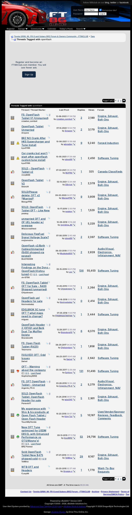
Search (80, 29)
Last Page (43, 274)
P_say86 (25, 473)
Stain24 (25, 186)
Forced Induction (108, 142)
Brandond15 (27, 337)
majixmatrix (27, 240)
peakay (25, 213)
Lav (70, 272)
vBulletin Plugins (58, 512)
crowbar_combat (29, 121)
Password (77, 13)
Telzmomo (26, 349)
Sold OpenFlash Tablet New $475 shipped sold (32, 455)
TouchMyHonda (28, 422)
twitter (113, 2)
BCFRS (68, 172)
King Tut (68, 416)
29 (81, 456)
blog (107, 2)
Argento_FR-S (28, 388)
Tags (93, 36)
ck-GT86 (25, 277)
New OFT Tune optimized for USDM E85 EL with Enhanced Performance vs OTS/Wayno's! (35, 434)
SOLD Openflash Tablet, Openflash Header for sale (32, 397)
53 (81, 436)
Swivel (24, 361)
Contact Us (25, 491)
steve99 (68, 159)
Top (127, 494)
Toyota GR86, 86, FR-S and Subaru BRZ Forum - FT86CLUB (61, 491)
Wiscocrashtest (28, 228)
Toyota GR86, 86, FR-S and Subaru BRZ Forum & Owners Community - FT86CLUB (51, 36)
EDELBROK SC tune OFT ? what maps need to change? (33, 313)
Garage (22, 29)
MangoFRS (26, 201)
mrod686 (25, 175)
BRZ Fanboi (26, 446)
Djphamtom (66, 347)
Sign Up (29, 74)
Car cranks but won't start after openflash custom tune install (34, 156)
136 (81, 270)
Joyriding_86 (66, 224)
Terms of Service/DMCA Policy (116, 493)
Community (37, 29)
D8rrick (68, 184)
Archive (95, 491)
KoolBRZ (68, 438)
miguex (25, 319)
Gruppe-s (67, 471)
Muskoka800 (66, 253)
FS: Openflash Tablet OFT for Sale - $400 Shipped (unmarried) (34, 286)
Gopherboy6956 (29, 376)
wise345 (68, 399)
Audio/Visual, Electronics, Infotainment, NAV (109, 252)
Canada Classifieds (110, 171)
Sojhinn (68, 372)
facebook (124, 2)
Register (11, 29)
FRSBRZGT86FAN (63, 315)
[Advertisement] (87, 69)
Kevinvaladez (27, 304)
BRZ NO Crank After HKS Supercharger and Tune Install (35, 141)
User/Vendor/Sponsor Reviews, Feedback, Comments (111, 415)
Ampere (25, 132)
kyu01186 (25, 148)
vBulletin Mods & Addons (74, 506)
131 (81, 371)
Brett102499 (27, 259)
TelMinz (25, 461)
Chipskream (27, 292)
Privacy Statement (110, 491)
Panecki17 (26, 403)
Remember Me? (108, 10)
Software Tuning (108, 158)
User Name (78, 10)
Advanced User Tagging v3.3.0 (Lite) (46, 506)
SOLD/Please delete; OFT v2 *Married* (30, 195)
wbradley (68, 144)
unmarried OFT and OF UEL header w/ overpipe (33, 222)
